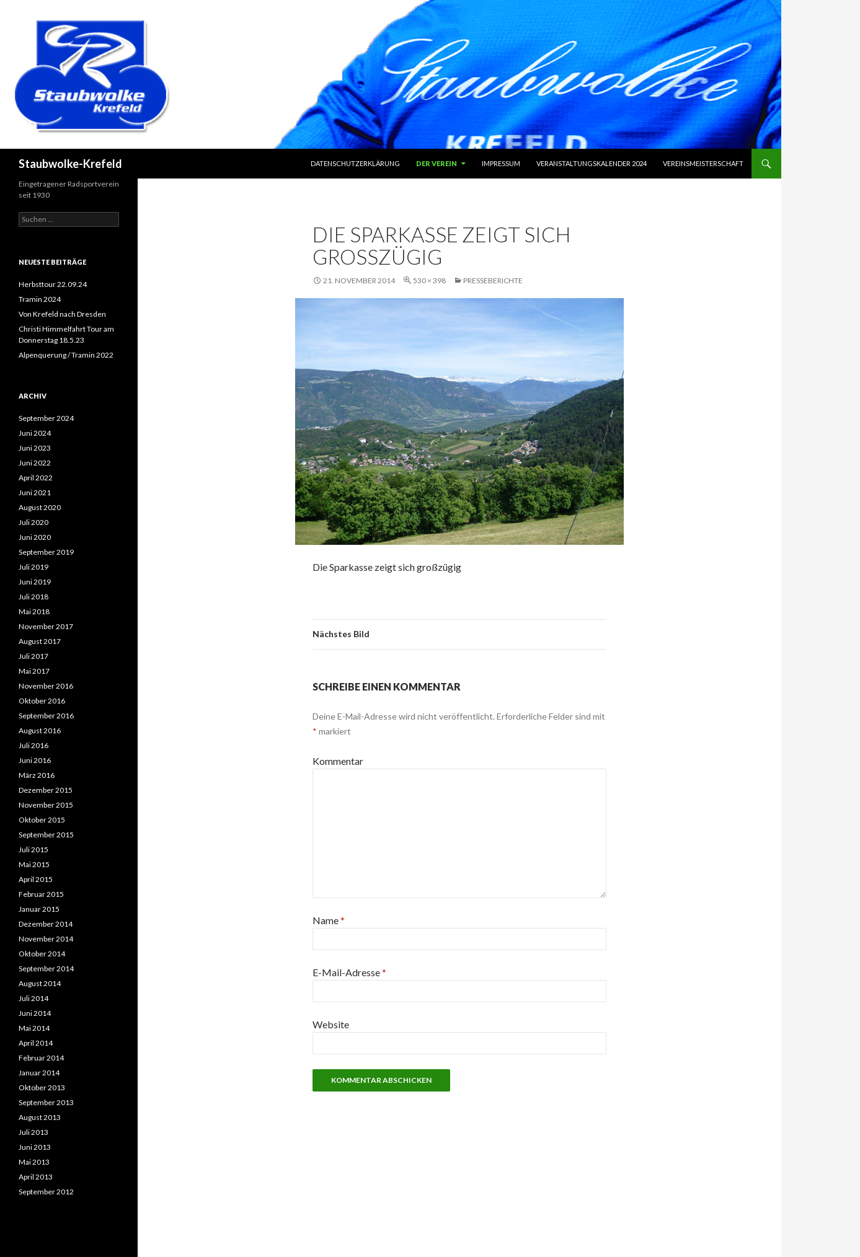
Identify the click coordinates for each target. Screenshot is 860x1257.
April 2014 (36, 1043)
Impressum (501, 163)
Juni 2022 (35, 462)
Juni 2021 (35, 492)
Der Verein (436, 163)
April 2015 (36, 879)
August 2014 (40, 983)
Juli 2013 (33, 1132)
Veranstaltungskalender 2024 (591, 163)
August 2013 (40, 1117)
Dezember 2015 (46, 790)
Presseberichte (493, 280)
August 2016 (40, 730)
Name (329, 920)
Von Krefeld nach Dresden (62, 314)
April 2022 (36, 477)
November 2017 (46, 626)
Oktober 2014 (42, 953)
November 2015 (46, 804)
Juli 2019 (33, 566)
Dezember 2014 (46, 923)
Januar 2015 (39, 909)
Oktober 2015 (42, 819)
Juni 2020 (35, 537)
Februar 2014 (41, 1057)
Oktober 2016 (42, 700)
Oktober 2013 (42, 1087)
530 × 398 (429, 280)
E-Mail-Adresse (349, 972)
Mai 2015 (34, 864)
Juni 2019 (35, 581)
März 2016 (37, 775)
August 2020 (40, 507)
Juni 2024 (35, 433)
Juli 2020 (33, 522)
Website (331, 1024)
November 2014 (46, 938)
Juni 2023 (35, 447)
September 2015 (46, 834)
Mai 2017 (34, 671)
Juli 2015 (33, 849)
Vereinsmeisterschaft (703, 163)
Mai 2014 (34, 1028)
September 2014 (46, 968)
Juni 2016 (35, 760)
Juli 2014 (33, 998)
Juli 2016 (33, 745)
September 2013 (46, 1102)
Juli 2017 (33, 656)
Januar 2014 (39, 1072)
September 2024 (46, 418)
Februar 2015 (41, 894)
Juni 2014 (35, 1013)
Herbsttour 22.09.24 (53, 284)
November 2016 (46, 685)
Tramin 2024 (40, 299)
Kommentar (338, 761)
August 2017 (40, 641)
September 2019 (46, 552)
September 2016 (46, 715)
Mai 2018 (34, 611)
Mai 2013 (34, 1162)
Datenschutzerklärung (355, 163)
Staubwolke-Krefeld (70, 163)
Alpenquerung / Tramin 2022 (66, 354)
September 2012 (46, 1191)
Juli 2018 (33, 596)
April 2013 (36, 1176)
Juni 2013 (35, 1147)
